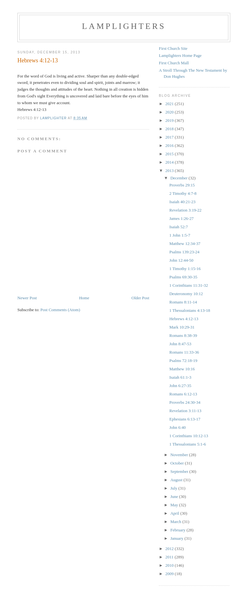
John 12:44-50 (181, 260)
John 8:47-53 (180, 343)
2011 (170, 557)
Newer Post (27, 297)
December (179, 178)
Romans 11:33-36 (184, 352)
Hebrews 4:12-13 (183, 318)
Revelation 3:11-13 (185, 410)
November (179, 454)
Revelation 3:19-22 (185, 210)
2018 (170, 128)
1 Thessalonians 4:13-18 (189, 310)
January (177, 538)
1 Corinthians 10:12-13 (188, 435)
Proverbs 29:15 (182, 185)
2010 (170, 565)
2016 (170, 145)
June (174, 496)
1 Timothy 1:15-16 (185, 268)
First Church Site (173, 48)
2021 (170, 103)
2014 (170, 162)
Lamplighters (124, 26)
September (179, 471)
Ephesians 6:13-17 (184, 419)
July (174, 488)
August (177, 479)
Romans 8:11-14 (183, 302)
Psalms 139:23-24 (184, 251)
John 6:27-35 (180, 385)
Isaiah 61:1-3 (180, 377)
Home (84, 297)
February (178, 530)
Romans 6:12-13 (183, 394)
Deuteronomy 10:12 (186, 293)
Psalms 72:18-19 (183, 360)
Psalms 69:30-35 (183, 277)
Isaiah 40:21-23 (182, 201)
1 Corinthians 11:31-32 (188, 285)
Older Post (140, 297)
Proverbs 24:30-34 (184, 402)
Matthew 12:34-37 (184, 243)
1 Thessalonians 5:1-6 (187, 444)
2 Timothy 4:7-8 (183, 193)
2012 (170, 548)
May (174, 504)
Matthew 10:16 (182, 368)
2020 (170, 112)
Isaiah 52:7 (178, 226)
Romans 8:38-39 (183, 335)
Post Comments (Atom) (60, 309)
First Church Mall (174, 62)
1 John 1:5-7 (179, 235)
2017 (170, 137)
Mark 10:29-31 (181, 327)
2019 (170, 120)
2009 (170, 573)
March (176, 521)
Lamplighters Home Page (180, 55)
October (177, 463)
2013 (170, 170)
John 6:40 (177, 427)
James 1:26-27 (181, 218)
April (175, 513)
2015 (170, 153)
